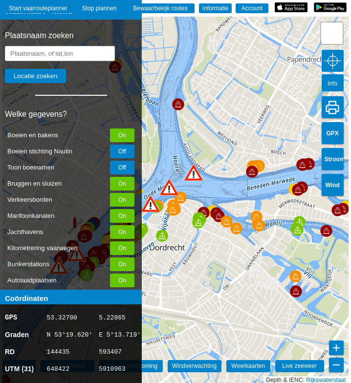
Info (332, 83)
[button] (150, 204)
